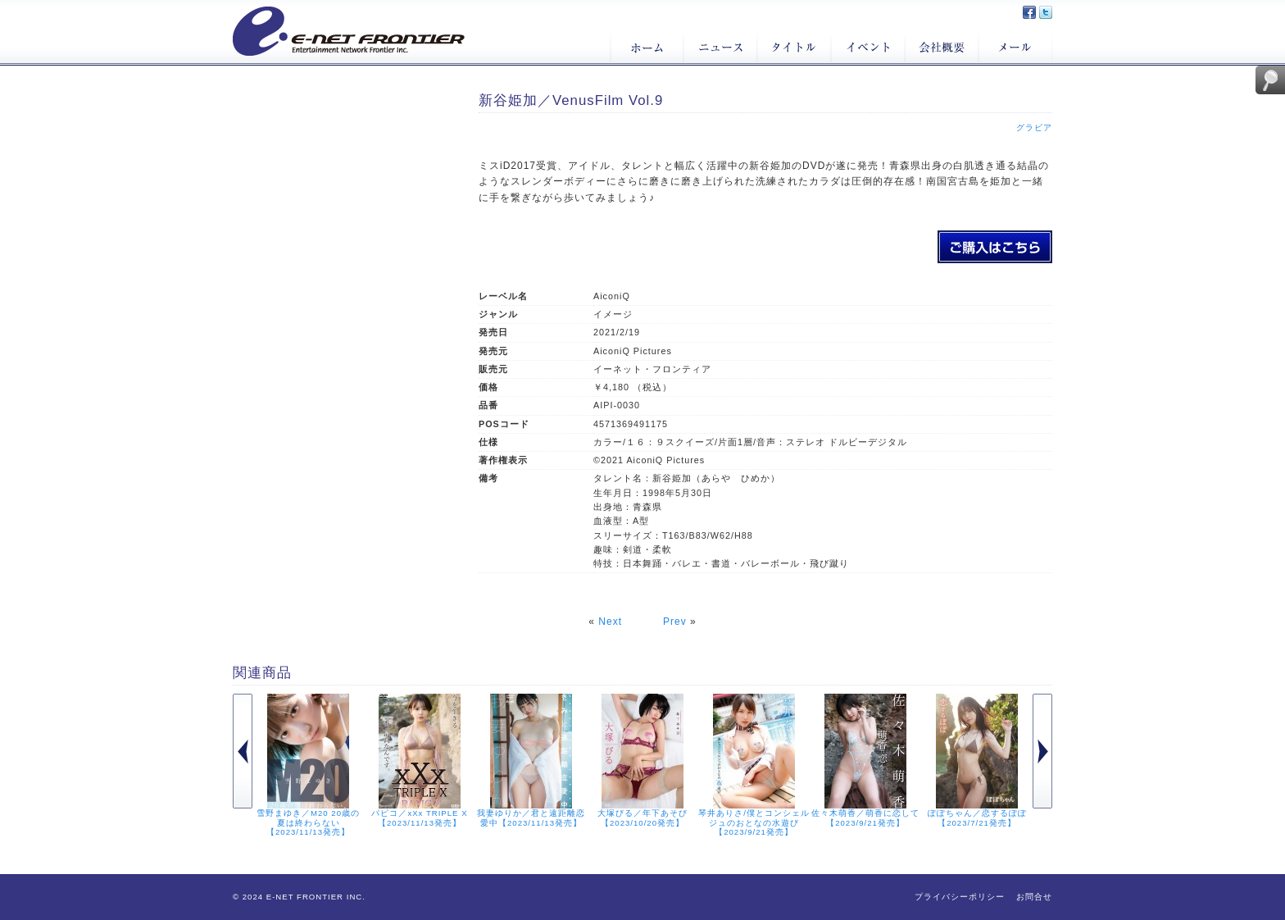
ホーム (646, 47)
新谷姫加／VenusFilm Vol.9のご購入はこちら (995, 246)
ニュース (720, 47)
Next (610, 621)
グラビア (1034, 127)
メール (1015, 47)
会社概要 (942, 47)
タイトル (794, 47)
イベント (868, 47)
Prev (675, 621)
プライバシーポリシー (960, 896)
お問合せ (1034, 896)
